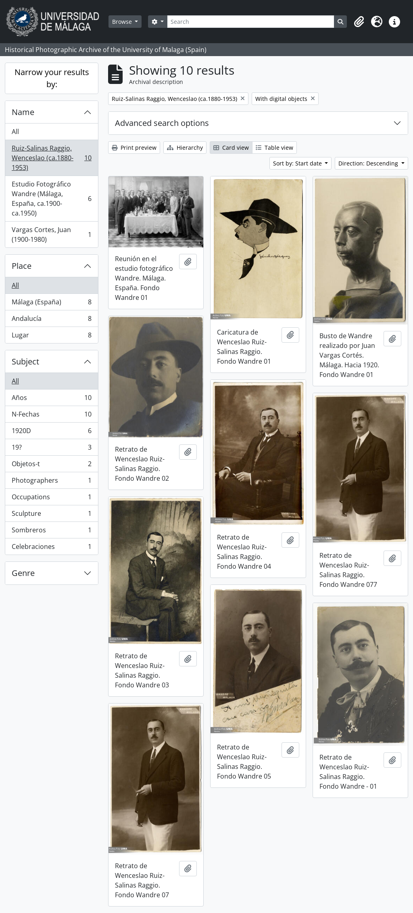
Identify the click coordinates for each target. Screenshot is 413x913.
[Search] (250, 21)
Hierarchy (185, 147)
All (15, 131)
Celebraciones (51, 548)
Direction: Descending (369, 163)
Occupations (51, 498)
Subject (25, 361)
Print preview (134, 147)
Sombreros (51, 531)
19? (51, 449)
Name (23, 112)
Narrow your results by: (52, 78)
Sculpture (51, 515)
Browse (122, 21)
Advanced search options (162, 122)
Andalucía (51, 320)
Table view (274, 147)
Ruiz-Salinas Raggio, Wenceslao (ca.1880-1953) (51, 158)
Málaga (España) (51, 303)
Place (21, 265)
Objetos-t (51, 465)
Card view (231, 147)
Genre (23, 572)
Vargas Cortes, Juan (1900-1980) (51, 234)
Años (51, 399)
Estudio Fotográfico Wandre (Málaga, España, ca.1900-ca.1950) (51, 199)
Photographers (51, 482)
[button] (359, 22)
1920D (51, 432)
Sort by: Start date (298, 163)
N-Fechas (51, 416)
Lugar (51, 336)
